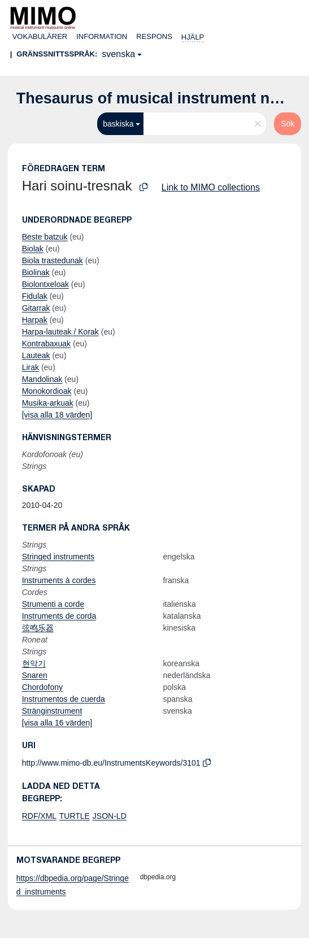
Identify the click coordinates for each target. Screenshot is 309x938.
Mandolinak (42, 379)
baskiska (118, 123)
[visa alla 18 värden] (57, 414)
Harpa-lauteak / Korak (60, 331)
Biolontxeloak (45, 284)
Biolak (32, 248)
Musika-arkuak (47, 402)
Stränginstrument (52, 710)
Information (101, 36)
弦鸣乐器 (38, 627)
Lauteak (36, 355)
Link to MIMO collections (211, 187)
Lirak (30, 367)
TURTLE (74, 815)
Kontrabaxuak (46, 343)
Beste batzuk (45, 236)
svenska (118, 54)
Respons (154, 36)
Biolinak (36, 272)
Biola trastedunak (52, 260)
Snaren (34, 675)
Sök (287, 123)
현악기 (34, 663)
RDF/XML (39, 815)
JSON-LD (110, 815)
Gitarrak (36, 307)
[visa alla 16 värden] (57, 722)
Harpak (34, 319)
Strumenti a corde (53, 604)
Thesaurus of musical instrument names (162, 98)
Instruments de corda (59, 615)
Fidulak (34, 296)
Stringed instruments (58, 556)
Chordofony (42, 687)
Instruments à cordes (59, 580)
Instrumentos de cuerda (63, 699)
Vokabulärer (40, 36)
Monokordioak (47, 391)
